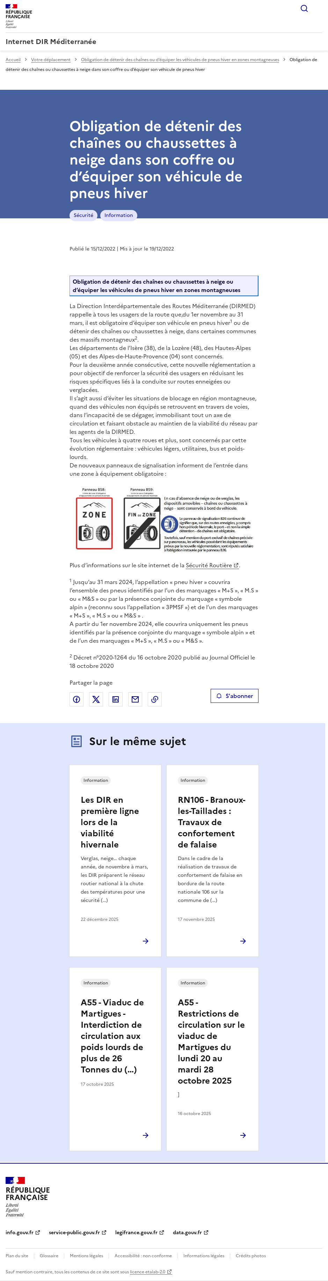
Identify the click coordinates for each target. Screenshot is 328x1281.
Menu (318, 8)
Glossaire (49, 1256)
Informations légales (203, 1256)
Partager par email (135, 699)
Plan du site (17, 1256)
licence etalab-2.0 (147, 1272)
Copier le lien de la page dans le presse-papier (155, 699)
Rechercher (304, 8)
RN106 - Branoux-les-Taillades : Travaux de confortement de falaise (211, 822)
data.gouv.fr (187, 1232)
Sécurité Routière (209, 565)
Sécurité (83, 215)
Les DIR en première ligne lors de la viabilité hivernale (110, 822)
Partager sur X (96, 699)
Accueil (13, 60)
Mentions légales (86, 1256)
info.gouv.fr (20, 1232)
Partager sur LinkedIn (116, 699)
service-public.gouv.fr (74, 1232)
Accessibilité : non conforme (143, 1256)
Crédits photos (251, 1256)
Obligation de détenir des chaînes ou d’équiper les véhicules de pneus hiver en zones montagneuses (180, 60)
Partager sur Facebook (76, 699)
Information (118, 215)
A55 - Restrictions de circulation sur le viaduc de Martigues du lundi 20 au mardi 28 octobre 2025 (211, 1041)
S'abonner (234, 696)
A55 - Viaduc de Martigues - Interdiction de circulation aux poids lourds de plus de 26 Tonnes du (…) (112, 1036)
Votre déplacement (51, 60)
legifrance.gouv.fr (136, 1232)
